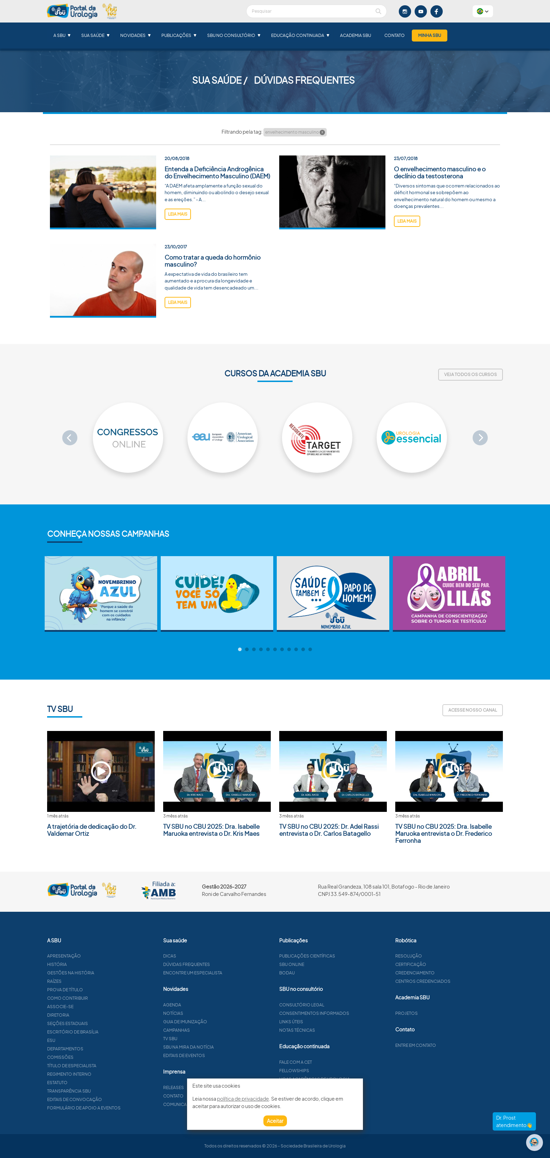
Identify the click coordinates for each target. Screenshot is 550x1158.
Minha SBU (429, 35)
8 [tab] (289, 649)
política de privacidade (243, 1098)
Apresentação (91, 956)
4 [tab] (260, 649)
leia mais (177, 214)
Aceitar (275, 1121)
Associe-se (88, 1006)
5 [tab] (267, 649)
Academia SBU (355, 35)
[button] (483, 11)
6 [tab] (275, 649)
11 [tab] (310, 649)
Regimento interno (97, 1074)
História (84, 964)
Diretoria (86, 1015)
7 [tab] (282, 649)
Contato (394, 35)
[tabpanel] (101, 594)
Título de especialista (99, 1065)
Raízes (82, 981)
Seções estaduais (95, 1023)
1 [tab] (239, 649)
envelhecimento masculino (295, 132)
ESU (79, 1040)
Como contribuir (95, 998)
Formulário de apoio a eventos (111, 1108)
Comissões (88, 1057)
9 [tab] (296, 649)
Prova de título (92, 989)
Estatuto (85, 1082)
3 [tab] (253, 649)
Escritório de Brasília (100, 1032)
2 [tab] (246, 649)
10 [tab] (303, 649)
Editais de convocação (102, 1099)
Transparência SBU (96, 1091)
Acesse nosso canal (472, 710)
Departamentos (93, 1048)
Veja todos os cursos (470, 374)
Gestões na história (98, 972)
